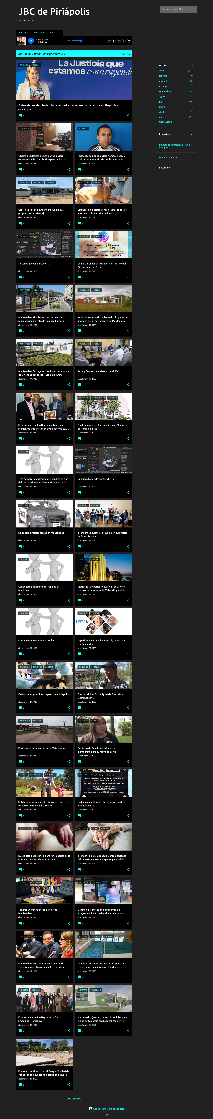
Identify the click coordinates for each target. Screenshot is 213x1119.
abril (161, 70)
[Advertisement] (143, 104)
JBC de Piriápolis (54, 11)
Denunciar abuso (168, 157)
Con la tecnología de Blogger (106, 1108)
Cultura (22, 33)
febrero (163, 76)
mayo (162, 107)
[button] (128, 116)
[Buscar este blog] (181, 9)
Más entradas (74, 1099)
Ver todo (125, 54)
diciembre (164, 81)
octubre (163, 86)
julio (161, 101)
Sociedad (38, 33)
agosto (162, 96)
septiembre (165, 91)
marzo (162, 117)
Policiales (54, 33)
